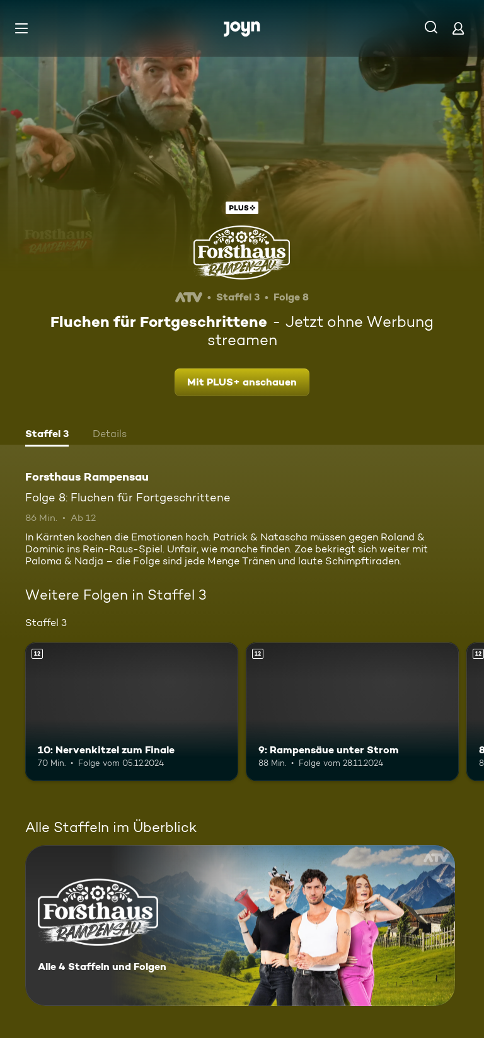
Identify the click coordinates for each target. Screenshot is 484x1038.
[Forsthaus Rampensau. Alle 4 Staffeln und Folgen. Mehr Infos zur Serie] (240, 925)
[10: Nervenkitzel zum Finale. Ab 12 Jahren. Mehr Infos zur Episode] (131, 711)
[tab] (47, 435)
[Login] (458, 28)
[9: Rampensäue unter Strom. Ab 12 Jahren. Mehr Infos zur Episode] (352, 711)
